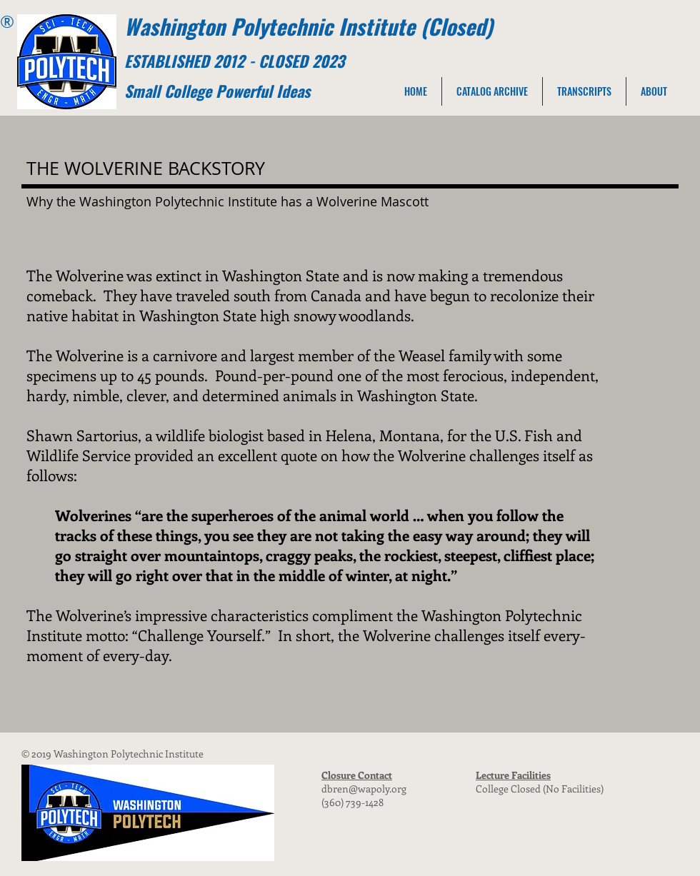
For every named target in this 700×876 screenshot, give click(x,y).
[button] (653, 91)
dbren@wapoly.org (363, 788)
